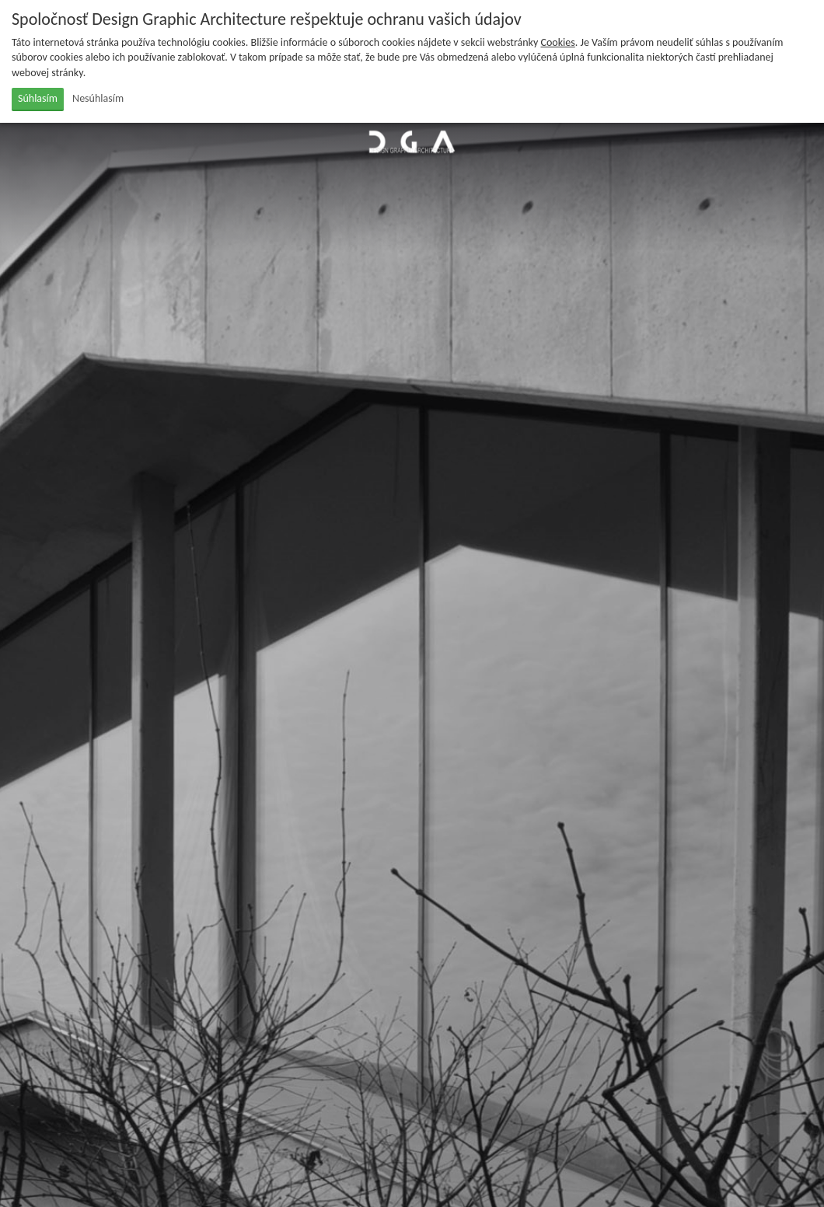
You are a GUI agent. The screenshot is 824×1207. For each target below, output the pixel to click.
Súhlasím (38, 98)
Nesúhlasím (98, 98)
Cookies (558, 42)
